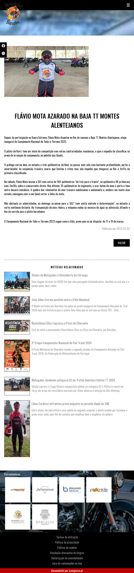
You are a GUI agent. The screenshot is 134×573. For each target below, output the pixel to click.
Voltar (122, 243)
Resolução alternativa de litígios (67, 553)
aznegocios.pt (76, 571)
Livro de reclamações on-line (67, 563)
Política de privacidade (67, 542)
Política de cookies (67, 548)
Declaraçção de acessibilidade (67, 558)
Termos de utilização (67, 537)
